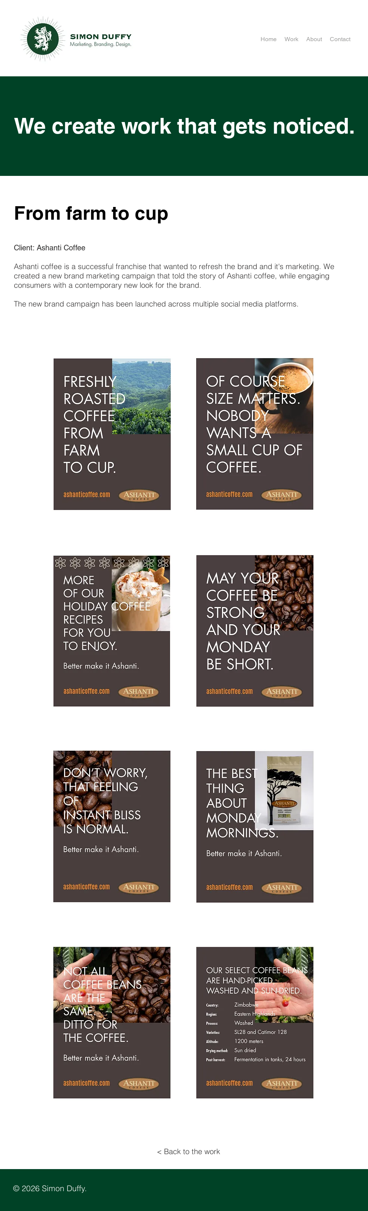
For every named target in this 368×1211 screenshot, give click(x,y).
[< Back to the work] (188, 1151)
